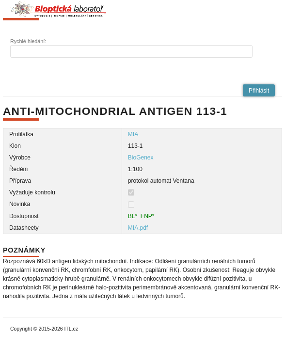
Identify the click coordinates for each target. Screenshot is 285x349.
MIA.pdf (138, 227)
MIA (133, 134)
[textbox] (131, 51)
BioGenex (141, 157)
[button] (259, 90)
